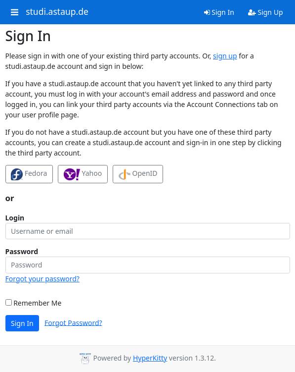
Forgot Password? (73, 322)
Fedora (29, 174)
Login (15, 217)
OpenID (138, 174)
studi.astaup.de (57, 12)
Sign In (219, 12)
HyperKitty (150, 358)
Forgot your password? (42, 278)
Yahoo (83, 174)
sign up (225, 55)
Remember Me (33, 303)
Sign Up (265, 12)
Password (22, 251)
